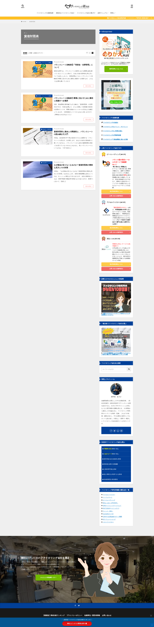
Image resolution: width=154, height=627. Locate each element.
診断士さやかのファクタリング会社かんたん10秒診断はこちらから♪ (115, 314)
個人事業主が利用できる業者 (113, 474)
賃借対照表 (32, 21)
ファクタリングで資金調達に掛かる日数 (115, 139)
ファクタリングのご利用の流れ (112, 131)
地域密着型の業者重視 (111, 479)
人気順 (30, 53)
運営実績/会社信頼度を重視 (112, 459)
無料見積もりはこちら (116, 69)
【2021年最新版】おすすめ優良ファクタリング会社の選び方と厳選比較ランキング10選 (116, 353)
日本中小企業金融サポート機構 (112, 516)
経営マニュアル (102, 13)
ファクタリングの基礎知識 (45, 13)
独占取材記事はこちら (116, 191)
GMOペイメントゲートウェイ (112, 505)
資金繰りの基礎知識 (47, 129)
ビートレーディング (109, 500)
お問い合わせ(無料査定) (116, 196)
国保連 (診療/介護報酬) (111, 464)
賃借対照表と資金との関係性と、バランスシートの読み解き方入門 (73, 132)
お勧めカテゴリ (38, 53)
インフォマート (107, 497)
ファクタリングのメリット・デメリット (115, 127)
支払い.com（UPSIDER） (110, 503)
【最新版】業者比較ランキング (54, 615)
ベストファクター (108, 522)
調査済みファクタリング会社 (65, 13)
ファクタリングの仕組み (110, 122)
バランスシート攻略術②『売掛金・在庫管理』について (73, 66)
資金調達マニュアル (47, 162)
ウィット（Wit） (108, 511)
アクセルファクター (109, 494)
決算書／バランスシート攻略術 (44, 62)
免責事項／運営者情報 (92, 615)
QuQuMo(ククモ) (108, 514)
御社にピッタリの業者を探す (77, 623)
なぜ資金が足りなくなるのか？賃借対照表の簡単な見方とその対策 (73, 166)
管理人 (112, 13)
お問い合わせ (106, 615)
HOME (24, 21)
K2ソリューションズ (109, 519)
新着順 (25, 53)
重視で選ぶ (111, 449)
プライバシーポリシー (74, 615)
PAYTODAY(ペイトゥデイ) (111, 508)
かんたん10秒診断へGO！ (48, 577)
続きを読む (88, 86)
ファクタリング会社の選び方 (86, 13)
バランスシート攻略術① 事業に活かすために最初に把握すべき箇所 (73, 99)
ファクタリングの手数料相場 (112, 135)
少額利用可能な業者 (110, 469)
